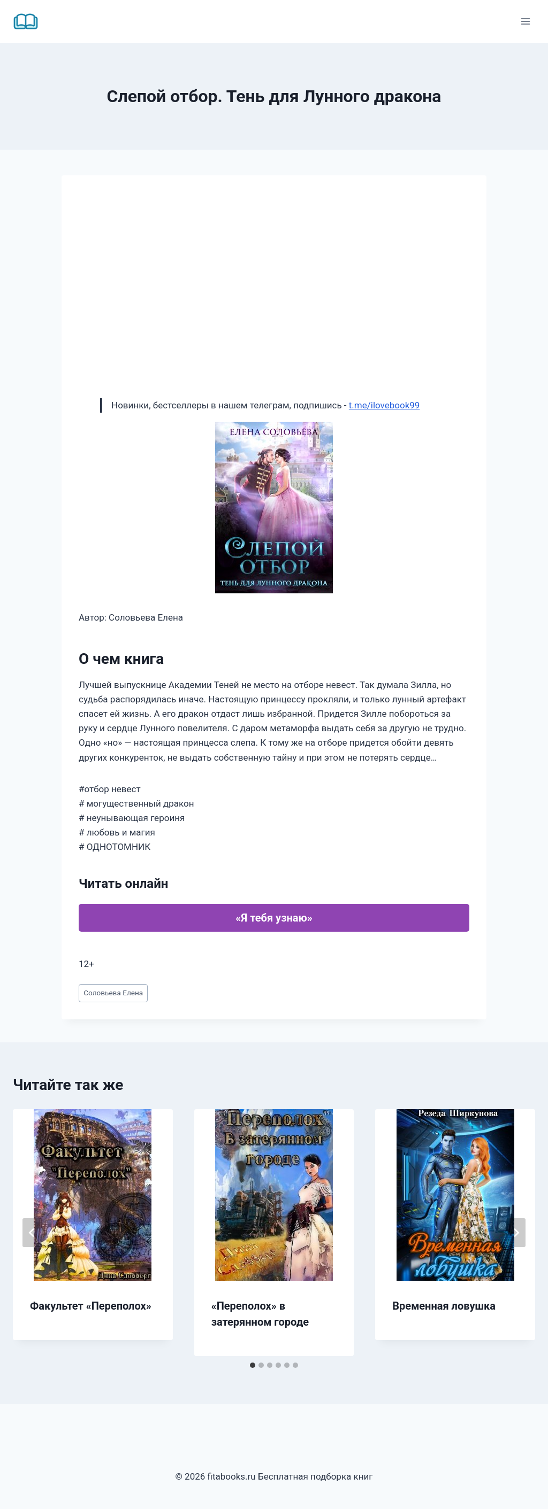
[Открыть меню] (525, 21)
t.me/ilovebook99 (384, 405)
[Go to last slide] (32, 1232)
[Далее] (516, 1232)
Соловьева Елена (113, 992)
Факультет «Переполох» (90, 1305)
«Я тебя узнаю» (273, 917)
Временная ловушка (444, 1305)
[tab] (252, 1365)
